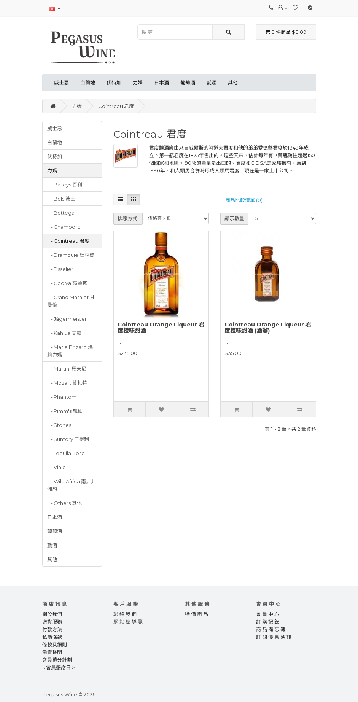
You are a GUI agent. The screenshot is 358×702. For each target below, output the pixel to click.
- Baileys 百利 (64, 184)
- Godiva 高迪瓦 (67, 283)
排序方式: (128, 218)
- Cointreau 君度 (68, 241)
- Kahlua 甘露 (64, 333)
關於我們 (52, 614)
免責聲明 (52, 652)
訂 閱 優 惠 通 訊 (273, 637)
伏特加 (114, 83)
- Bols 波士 (61, 199)
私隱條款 (52, 637)
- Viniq (56, 467)
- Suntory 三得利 (68, 439)
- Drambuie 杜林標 (70, 255)
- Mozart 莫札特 (67, 383)
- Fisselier (60, 269)
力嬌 (138, 83)
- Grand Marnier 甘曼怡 (71, 301)
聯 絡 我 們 (125, 614)
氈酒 (211, 83)
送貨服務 (52, 622)
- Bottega (61, 213)
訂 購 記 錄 (267, 622)
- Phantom (61, 397)
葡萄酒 (187, 83)
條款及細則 (54, 645)
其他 (233, 83)
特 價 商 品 (196, 614)
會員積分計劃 (57, 660)
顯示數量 (234, 218)
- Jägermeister (67, 319)
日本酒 (161, 83)
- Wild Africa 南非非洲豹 (71, 485)
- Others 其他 (64, 503)
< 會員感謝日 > (58, 667)
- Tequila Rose (66, 453)
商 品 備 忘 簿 (270, 629)
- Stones (59, 425)
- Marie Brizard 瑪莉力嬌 (70, 351)
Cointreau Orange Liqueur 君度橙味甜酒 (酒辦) (267, 327)
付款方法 (52, 629)
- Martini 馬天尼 (66, 369)
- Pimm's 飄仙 (65, 411)
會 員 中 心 (267, 614)
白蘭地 (87, 83)
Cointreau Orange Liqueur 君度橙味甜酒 (161, 327)
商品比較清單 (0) (244, 200)
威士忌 (61, 83)
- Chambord (64, 227)
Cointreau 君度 (116, 106)
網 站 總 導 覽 (128, 622)
